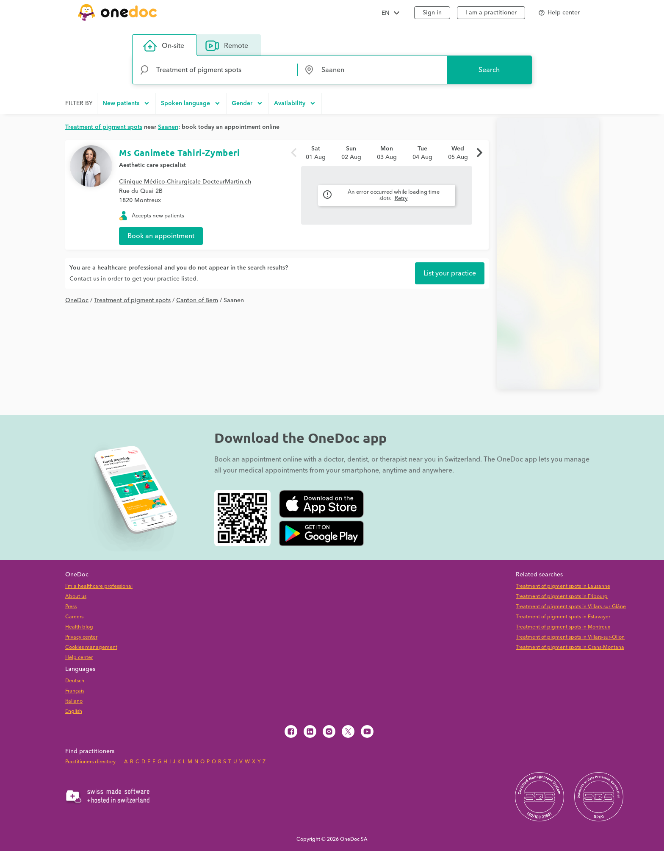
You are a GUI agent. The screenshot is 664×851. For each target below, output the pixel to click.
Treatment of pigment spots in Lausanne (563, 586)
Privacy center (81, 637)
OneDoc (77, 300)
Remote (226, 46)
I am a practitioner (491, 13)
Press (71, 606)
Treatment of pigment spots (132, 300)
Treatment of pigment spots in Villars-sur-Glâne (571, 606)
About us (75, 596)
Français (74, 691)
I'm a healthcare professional (99, 586)
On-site (163, 46)
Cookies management (91, 647)
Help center (79, 657)
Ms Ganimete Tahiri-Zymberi (179, 152)
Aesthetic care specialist (152, 165)
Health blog (79, 627)
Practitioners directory (90, 761)
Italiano (74, 701)
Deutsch (74, 680)
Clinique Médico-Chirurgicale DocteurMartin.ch (185, 182)
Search (489, 70)
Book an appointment (160, 236)
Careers (74, 616)
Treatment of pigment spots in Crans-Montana (570, 647)
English (73, 711)
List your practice (449, 273)
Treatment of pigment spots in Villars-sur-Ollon (570, 637)
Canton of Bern (197, 300)
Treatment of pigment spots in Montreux (563, 627)
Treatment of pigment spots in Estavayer (563, 616)
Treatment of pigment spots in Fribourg (562, 596)
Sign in (432, 13)
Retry (401, 198)
